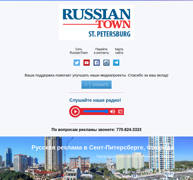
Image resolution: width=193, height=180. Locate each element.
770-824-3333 (128, 130)
